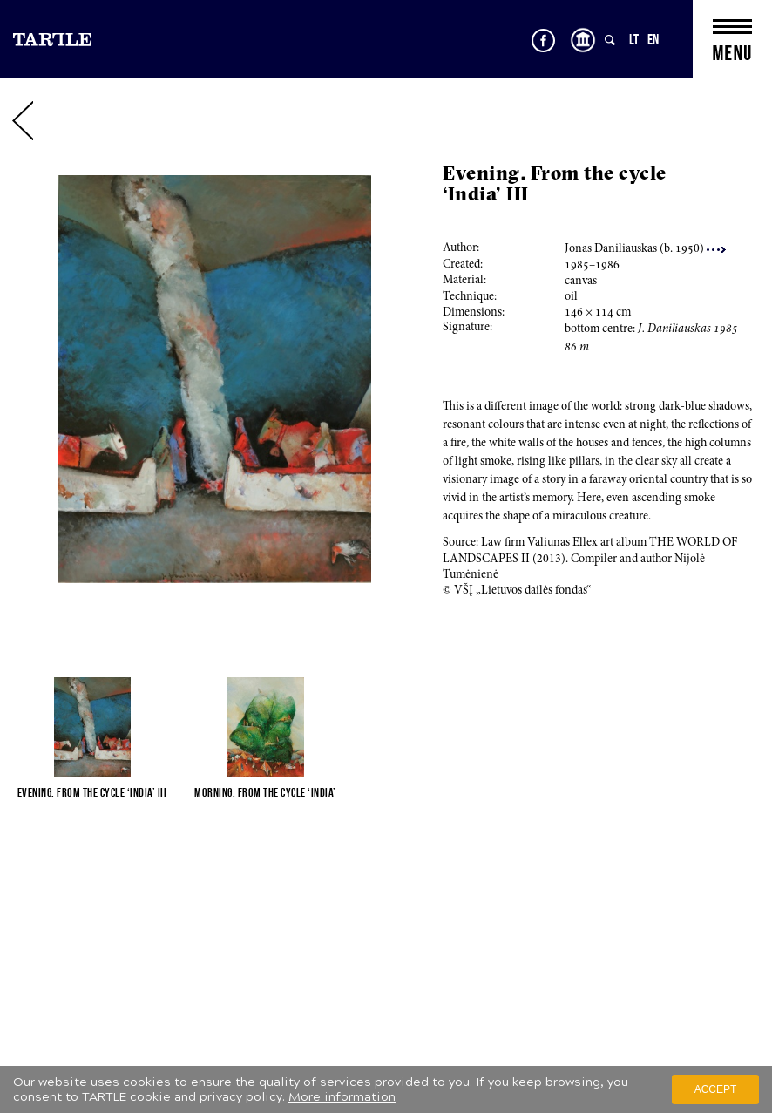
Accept (715, 1089)
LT (634, 39)
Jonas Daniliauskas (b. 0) (645, 249)
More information (342, 1096)
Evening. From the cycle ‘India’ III (92, 792)
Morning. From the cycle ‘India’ (265, 792)
